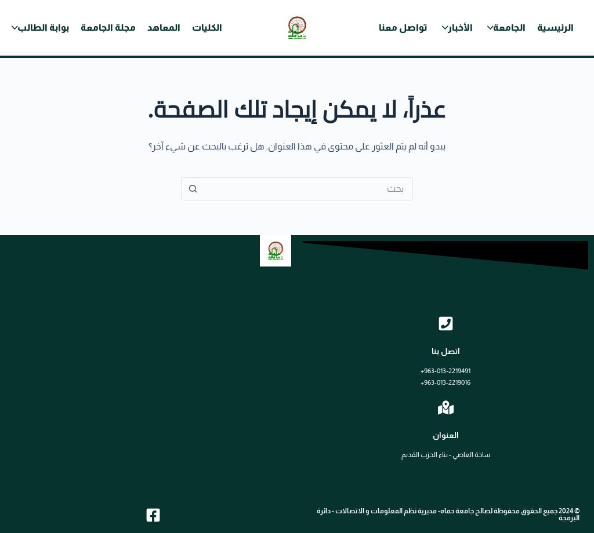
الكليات (207, 27)
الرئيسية (555, 27)
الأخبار (460, 27)
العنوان (446, 435)
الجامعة (509, 27)
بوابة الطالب (43, 27)
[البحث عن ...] (308, 188)
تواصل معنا (403, 27)
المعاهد (163, 27)
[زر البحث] (192, 188)
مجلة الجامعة (108, 27)
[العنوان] (446, 407)
